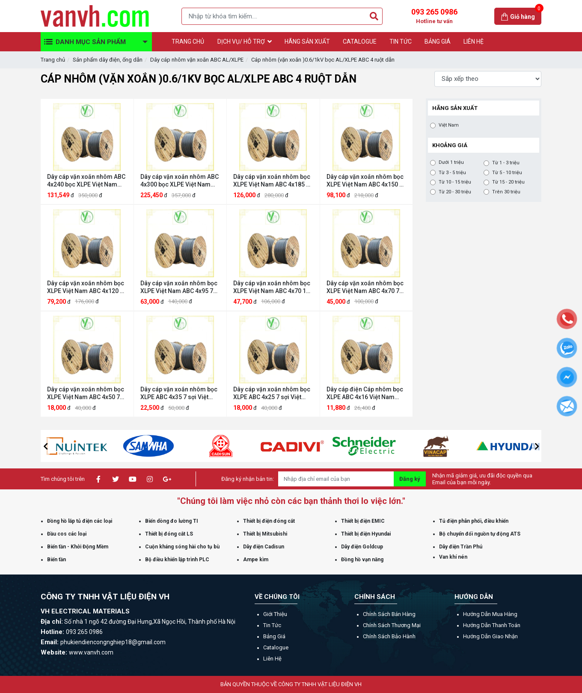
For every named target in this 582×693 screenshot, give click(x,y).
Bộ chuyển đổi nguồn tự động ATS (479, 534)
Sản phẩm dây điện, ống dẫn (108, 59)
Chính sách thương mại (392, 625)
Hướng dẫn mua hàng (490, 614)
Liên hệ (272, 658)
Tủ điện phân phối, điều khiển (473, 521)
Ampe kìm (255, 560)
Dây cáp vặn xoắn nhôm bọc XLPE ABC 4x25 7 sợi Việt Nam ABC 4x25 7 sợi (271, 393)
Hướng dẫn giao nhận (490, 636)
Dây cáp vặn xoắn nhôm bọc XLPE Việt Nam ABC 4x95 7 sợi (178, 287)
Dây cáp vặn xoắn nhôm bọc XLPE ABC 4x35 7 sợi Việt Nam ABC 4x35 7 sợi (178, 393)
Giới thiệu (275, 614)
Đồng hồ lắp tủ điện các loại (79, 521)
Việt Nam (449, 125)
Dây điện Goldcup (362, 547)
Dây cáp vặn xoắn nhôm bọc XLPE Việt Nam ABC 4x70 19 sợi (271, 287)
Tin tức (272, 625)
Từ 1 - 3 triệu (506, 163)
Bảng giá (274, 636)
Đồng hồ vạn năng (362, 560)
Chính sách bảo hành (389, 636)
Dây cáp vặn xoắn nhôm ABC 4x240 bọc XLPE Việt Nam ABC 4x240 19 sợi (86, 180)
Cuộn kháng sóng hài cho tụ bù (182, 547)
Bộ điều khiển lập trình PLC (177, 560)
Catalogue (275, 647)
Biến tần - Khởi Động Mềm (77, 547)
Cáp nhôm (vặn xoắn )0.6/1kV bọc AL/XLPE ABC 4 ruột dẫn (323, 59)
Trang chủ (53, 59)
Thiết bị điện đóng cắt (269, 521)
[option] (99, 446)
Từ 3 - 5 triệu (452, 173)
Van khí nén (453, 557)
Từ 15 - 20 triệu (508, 182)
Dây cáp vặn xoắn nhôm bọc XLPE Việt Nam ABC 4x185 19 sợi (273, 180)
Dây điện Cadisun (263, 547)
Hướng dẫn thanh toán (491, 625)
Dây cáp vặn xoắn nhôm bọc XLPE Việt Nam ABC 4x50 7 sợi (85, 393)
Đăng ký (409, 479)
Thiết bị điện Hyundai (366, 534)
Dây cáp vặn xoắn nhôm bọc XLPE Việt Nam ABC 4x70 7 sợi (365, 287)
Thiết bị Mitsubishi (265, 534)
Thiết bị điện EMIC (363, 521)
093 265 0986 (434, 16)
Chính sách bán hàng (389, 614)
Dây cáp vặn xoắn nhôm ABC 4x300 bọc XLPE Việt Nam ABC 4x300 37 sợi (179, 180)
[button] (45, 446)
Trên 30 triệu (506, 192)
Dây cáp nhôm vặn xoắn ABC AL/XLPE (196, 59)
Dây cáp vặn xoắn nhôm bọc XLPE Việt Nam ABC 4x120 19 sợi (87, 287)
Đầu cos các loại (66, 534)
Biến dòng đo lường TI (171, 521)
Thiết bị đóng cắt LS (169, 534)
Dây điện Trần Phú (460, 547)
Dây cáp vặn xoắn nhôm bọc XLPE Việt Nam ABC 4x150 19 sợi (366, 180)
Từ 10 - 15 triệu (455, 182)
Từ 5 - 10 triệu (507, 173)
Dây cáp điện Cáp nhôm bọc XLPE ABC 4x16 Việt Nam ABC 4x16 (365, 393)
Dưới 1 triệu (451, 163)
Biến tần (56, 560)
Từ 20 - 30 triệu (455, 192)
